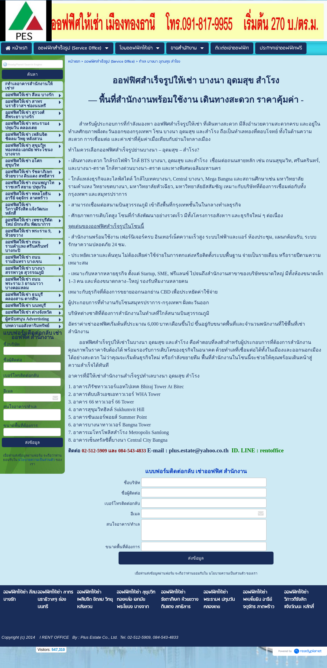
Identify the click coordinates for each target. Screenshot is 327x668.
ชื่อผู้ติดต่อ (12, 360)
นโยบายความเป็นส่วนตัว (36, 460)
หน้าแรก (74, 61)
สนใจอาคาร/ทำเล (20, 406)
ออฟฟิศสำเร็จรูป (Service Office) (109, 61)
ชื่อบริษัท (11, 344)
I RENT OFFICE (54, 637)
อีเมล (8, 391)
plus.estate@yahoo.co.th (199, 450)
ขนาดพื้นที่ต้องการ (20, 425)
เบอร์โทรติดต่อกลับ (21, 375)
